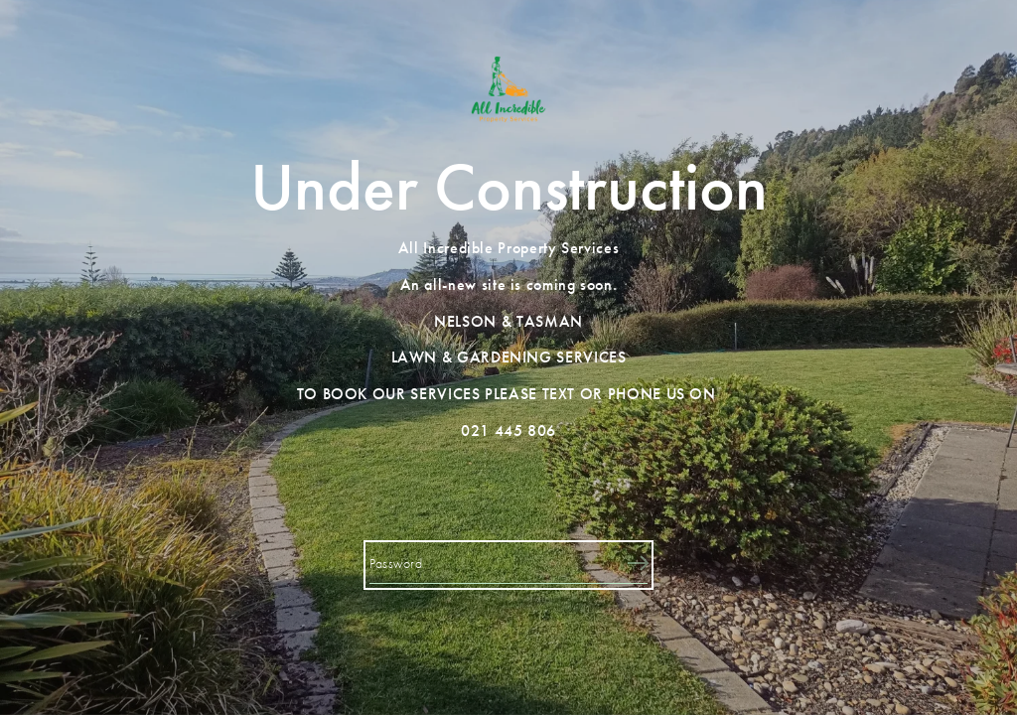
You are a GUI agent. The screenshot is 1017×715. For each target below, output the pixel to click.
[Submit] (637, 564)
